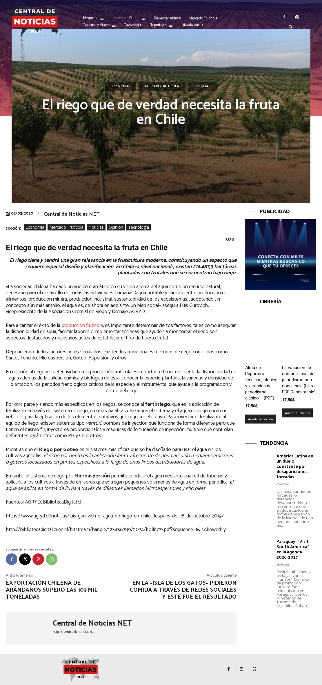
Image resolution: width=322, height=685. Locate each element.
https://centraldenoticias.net (74, 632)
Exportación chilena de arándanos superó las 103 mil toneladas (51, 590)
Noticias (202, 86)
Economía (120, 86)
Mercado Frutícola (162, 86)
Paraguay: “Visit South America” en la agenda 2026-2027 (292, 549)
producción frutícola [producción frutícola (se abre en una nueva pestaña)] (82, 325)
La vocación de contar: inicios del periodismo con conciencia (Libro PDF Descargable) (299, 380)
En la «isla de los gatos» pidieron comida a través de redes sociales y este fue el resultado (183, 590)
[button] (290, 28)
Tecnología (138, 227)
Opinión (116, 227)
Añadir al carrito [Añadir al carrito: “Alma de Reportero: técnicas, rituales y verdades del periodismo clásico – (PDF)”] (260, 419)
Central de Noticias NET (71, 214)
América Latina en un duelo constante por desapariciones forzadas (294, 467)
